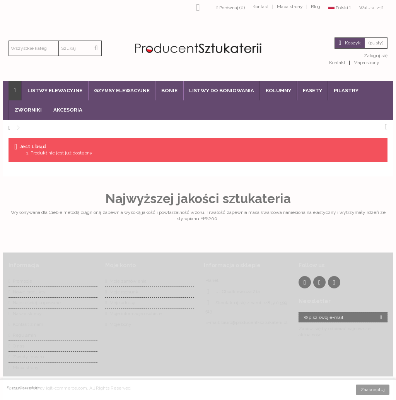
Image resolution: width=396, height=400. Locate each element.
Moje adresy (122, 302)
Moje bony (120, 324)
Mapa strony (290, 6)
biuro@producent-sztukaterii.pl (254, 322)
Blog (315, 6)
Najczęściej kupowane (37, 302)
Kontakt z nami (28, 324)
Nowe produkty (29, 292)
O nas (18, 346)
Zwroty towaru (28, 356)
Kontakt (261, 6)
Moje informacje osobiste (135, 313)
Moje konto (120, 265)
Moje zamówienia (128, 281)
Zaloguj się (375, 55)
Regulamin (24, 335)
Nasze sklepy (27, 313)
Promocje (22, 281)
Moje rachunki (124, 292)
